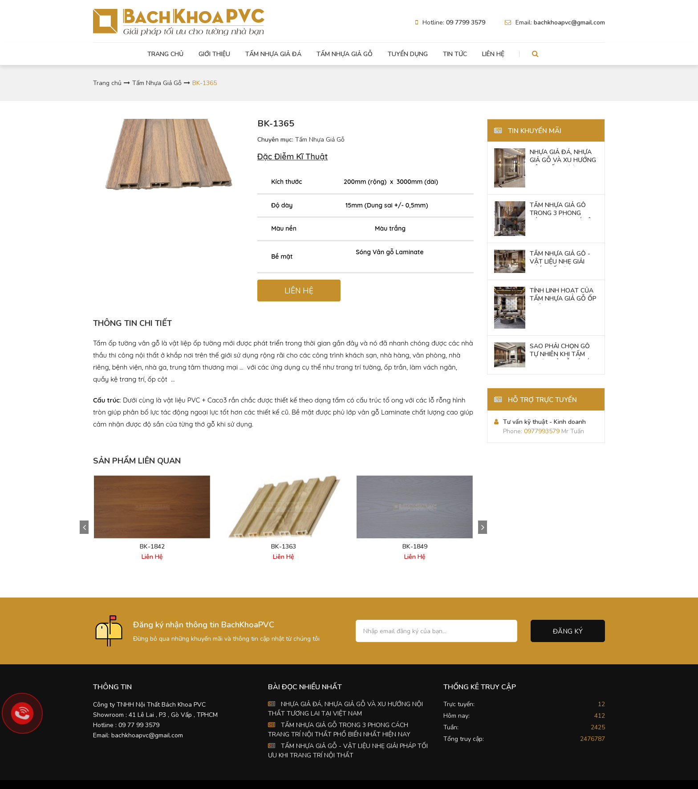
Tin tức (455, 54)
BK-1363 (283, 547)
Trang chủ (165, 54)
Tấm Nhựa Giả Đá (273, 54)
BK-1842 (152, 547)
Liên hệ (493, 54)
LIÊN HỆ (298, 291)
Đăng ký (568, 631)
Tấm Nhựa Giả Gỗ (345, 54)
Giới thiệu (214, 54)
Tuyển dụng (408, 54)
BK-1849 (414, 547)
